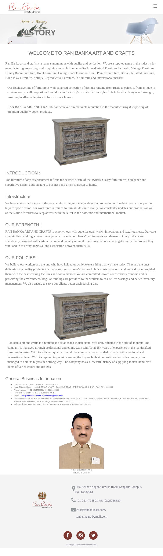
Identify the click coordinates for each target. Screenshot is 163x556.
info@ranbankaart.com (31, 404)
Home (25, 29)
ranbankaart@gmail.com (52, 404)
